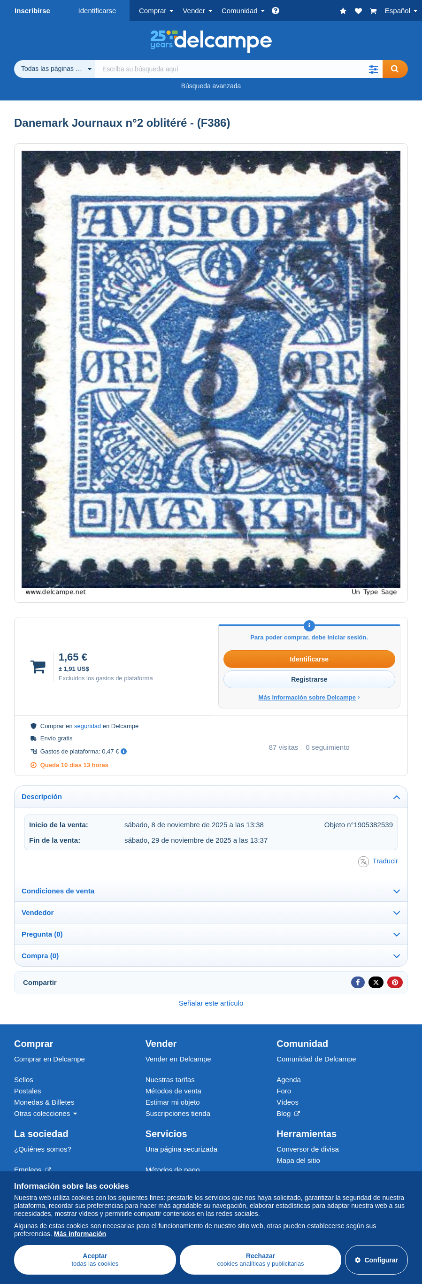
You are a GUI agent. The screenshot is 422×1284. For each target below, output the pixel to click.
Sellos (23, 1080)
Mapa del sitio (298, 1160)
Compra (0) (40, 956)
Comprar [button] (152, 11)
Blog (288, 1113)
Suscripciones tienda (178, 1113)
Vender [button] (194, 11)
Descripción (42, 796)
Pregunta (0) (42, 934)
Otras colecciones (42, 1113)
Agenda (288, 1080)
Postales (27, 1091)
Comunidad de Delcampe (316, 1059)
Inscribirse (32, 11)
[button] (373, 69)
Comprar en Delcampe (49, 1059)
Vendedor (38, 912)
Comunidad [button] (240, 11)
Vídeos (287, 1102)
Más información (80, 1234)
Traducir (378, 861)
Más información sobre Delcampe (309, 697)
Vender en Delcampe (178, 1059)
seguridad (87, 726)
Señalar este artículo (211, 1003)
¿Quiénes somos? (42, 1149)
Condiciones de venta (58, 891)
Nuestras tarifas (170, 1080)
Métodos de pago (173, 1170)
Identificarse (97, 11)
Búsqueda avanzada (211, 86)
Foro (283, 1091)
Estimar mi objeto (173, 1102)
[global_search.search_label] (239, 69)
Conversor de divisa (307, 1149)
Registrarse (309, 679)
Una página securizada (181, 1149)
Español (397, 11)
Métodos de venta (173, 1091)
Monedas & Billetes (44, 1102)
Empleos (32, 1170)
